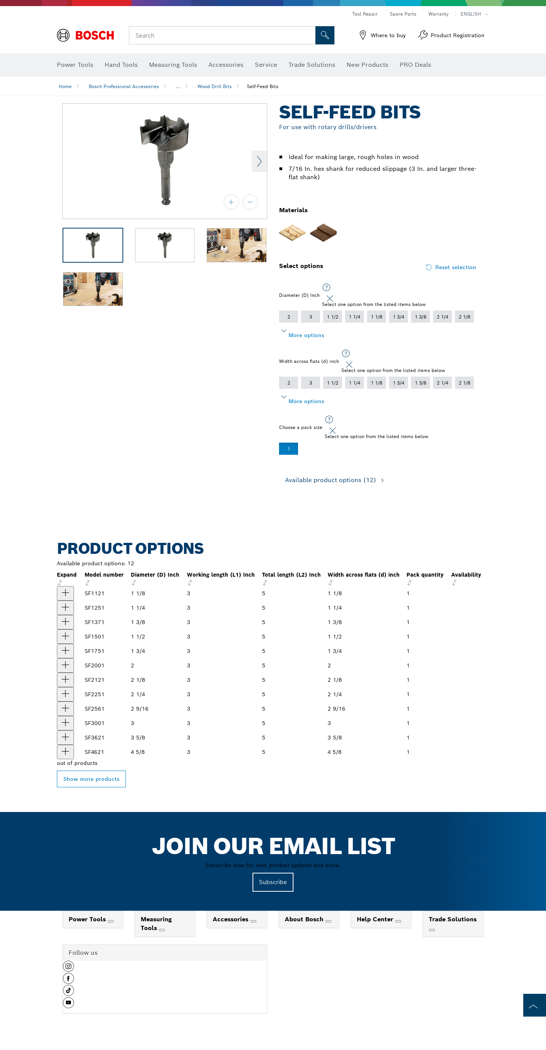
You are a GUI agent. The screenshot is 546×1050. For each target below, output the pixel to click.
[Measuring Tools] (162, 930)
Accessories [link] (231, 919)
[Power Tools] (111, 921)
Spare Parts (403, 14)
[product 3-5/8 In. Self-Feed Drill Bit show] (65, 737)
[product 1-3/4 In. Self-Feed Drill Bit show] (65, 651)
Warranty (438, 14)
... (178, 86)
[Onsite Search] (324, 35)
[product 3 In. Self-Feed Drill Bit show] (65, 723)
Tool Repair (365, 14)
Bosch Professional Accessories (124, 86)
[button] (68, 969)
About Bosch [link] (305, 919)
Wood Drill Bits (215, 86)
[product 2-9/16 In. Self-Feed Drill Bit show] (65, 709)
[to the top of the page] (534, 1005)
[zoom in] (231, 202)
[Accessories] (253, 921)
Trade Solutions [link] (453, 919)
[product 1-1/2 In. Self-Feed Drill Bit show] (65, 636)
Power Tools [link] (88, 919)
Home (65, 86)
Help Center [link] (376, 919)
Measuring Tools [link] (156, 923)
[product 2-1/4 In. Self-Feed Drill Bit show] (65, 694)
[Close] (329, 298)
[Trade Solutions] (432, 930)
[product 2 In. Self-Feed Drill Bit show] (65, 665)
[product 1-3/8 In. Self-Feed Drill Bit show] (65, 622)
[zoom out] (250, 202)
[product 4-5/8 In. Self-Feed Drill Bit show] (65, 752)
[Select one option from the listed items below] (326, 287)
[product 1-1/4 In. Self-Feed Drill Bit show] (65, 608)
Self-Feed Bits (262, 86)
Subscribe (273, 882)
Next (259, 161)
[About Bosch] (328, 921)
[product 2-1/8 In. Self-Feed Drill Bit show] (65, 680)
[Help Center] (398, 921)
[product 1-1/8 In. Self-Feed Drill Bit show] (65, 593)
